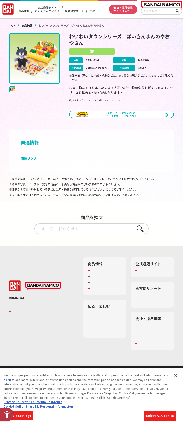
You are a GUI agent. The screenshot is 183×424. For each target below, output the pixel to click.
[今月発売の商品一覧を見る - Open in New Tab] (148, 131)
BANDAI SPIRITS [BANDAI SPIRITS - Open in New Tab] (26, 346)
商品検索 (97, 286)
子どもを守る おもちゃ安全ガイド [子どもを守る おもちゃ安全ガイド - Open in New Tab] (69, 174)
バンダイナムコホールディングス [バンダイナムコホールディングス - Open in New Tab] (39, 338)
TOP (12, 25)
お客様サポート (74, 10)
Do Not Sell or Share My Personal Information (38, 406)
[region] (91, 396)
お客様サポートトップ (153, 311)
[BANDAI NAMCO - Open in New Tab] (43, 304)
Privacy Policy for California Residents (33, 402)
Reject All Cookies (160, 415)
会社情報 (145, 341)
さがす (179, 11)
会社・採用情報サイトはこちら (123, 8)
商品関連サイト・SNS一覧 (106, 306)
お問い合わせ (147, 359)
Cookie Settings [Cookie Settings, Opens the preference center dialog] (18, 415)
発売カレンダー (101, 292)
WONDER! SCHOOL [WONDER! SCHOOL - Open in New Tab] (104, 333)
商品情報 (27, 25)
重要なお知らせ (149, 317)
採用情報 (145, 347)
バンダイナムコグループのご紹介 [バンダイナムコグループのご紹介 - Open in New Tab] (39, 329)
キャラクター (100, 298)
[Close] (176, 376)
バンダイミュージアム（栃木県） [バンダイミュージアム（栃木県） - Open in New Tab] (106, 361)
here (7, 379)
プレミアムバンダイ (152, 286)
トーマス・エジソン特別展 (106, 341)
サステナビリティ (150, 353)
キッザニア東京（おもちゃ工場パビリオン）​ (106, 351)
